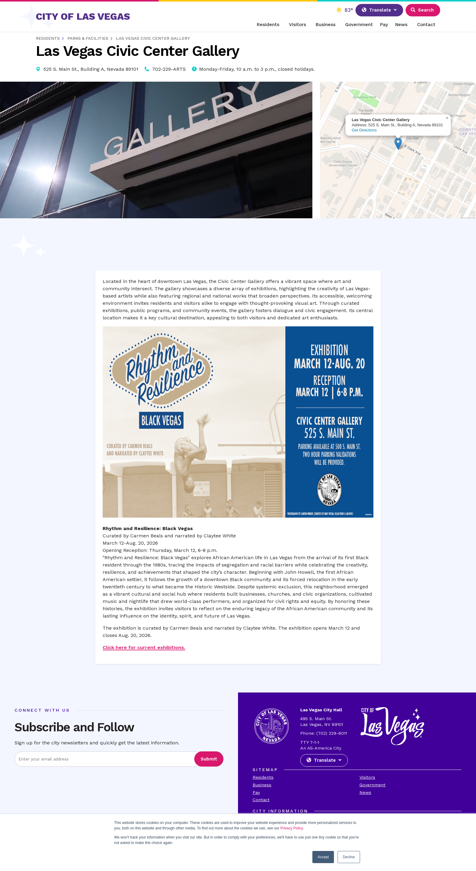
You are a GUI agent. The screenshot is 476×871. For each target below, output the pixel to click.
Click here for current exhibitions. (144, 647)
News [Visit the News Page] (365, 792)
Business (325, 24)
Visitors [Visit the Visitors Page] (367, 777)
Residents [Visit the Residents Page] (263, 777)
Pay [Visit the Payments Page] (256, 792)
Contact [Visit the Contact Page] (261, 799)
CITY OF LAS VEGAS (83, 16)
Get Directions (364, 130)
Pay (384, 24)
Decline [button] (349, 857)
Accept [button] (323, 857)
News (401, 24)
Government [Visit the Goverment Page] (372, 784)
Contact (426, 24)
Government (359, 24)
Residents (268, 24)
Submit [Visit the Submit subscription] (209, 759)
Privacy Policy (291, 828)
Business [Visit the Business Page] (262, 784)
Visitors (297, 24)
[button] (398, 144)
